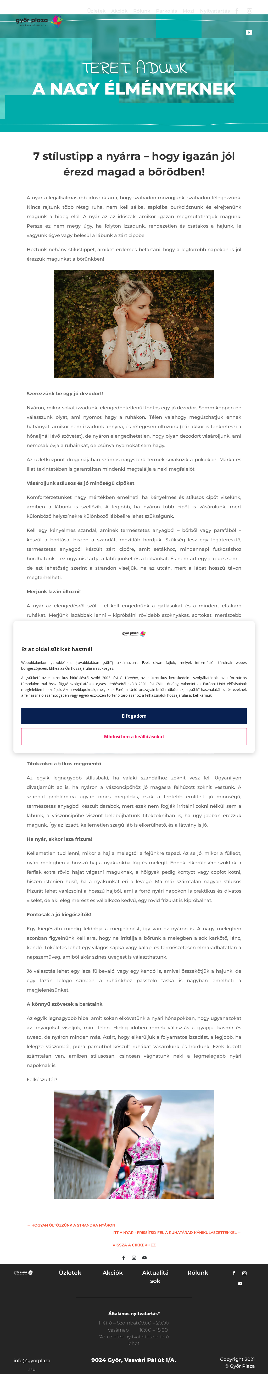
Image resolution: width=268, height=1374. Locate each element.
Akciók (119, 11)
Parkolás (166, 11)
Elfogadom (134, 716)
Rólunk (141, 11)
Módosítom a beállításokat (134, 737)
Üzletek (96, 11)
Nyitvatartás (215, 11)
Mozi (188, 11)
